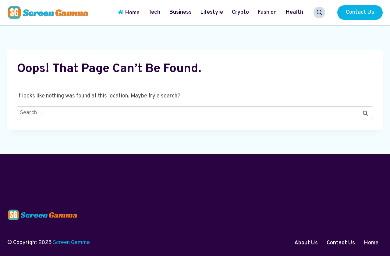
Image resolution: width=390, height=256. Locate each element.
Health (294, 12)
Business (180, 12)
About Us (306, 243)
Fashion (267, 12)
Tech (154, 12)
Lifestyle (211, 12)
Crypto (240, 12)
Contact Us (360, 12)
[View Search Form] (319, 12)
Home (129, 12)
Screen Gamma (71, 242)
